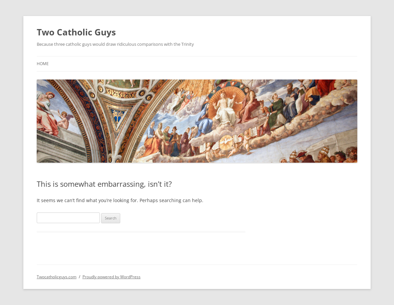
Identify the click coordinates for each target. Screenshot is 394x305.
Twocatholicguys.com (56, 277)
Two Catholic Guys (76, 32)
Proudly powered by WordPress (111, 277)
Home (43, 63)
